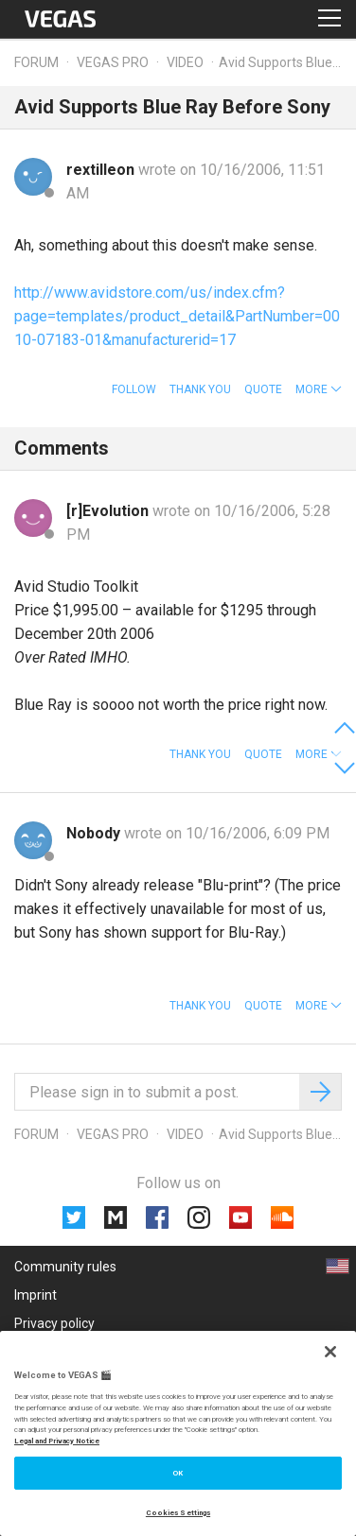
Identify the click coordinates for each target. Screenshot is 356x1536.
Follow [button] (134, 389)
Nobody (95, 833)
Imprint (35, 1295)
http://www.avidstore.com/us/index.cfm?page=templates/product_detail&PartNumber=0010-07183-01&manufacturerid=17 (177, 316)
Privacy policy (54, 1323)
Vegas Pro (113, 62)
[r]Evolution (109, 511)
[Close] (330, 1351)
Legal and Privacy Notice (56, 1441)
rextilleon (102, 170)
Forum (36, 62)
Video (185, 62)
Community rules (65, 1266)
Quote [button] (263, 389)
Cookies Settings (178, 1513)
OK (177, 1473)
